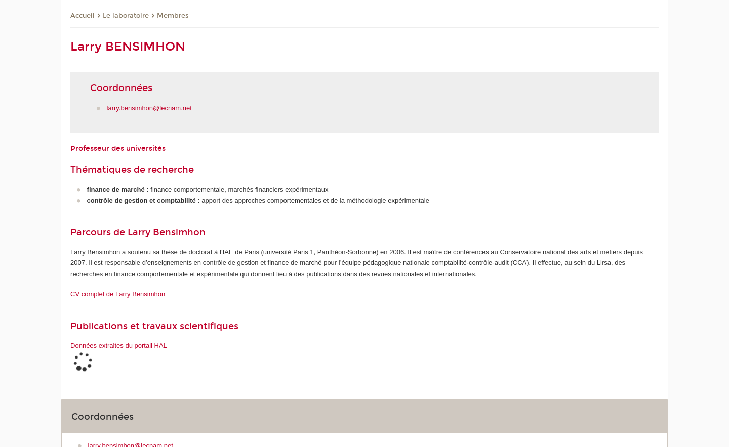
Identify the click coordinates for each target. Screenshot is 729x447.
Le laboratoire (126, 16)
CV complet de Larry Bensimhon (117, 294)
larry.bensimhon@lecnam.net (149, 108)
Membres (173, 16)
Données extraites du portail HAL (118, 345)
